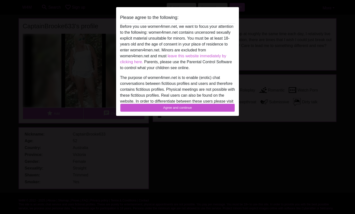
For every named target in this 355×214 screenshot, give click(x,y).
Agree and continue (177, 107)
